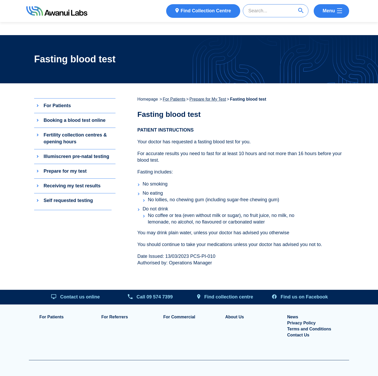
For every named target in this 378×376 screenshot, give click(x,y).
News (292, 317)
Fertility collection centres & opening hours (75, 138)
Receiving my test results (72, 185)
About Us (234, 317)
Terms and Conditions (309, 329)
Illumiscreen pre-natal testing (76, 156)
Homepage (147, 99)
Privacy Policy (301, 323)
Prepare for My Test (208, 99)
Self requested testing (68, 200)
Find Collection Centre (206, 10)
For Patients (57, 105)
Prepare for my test (65, 171)
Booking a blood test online (75, 120)
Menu (329, 10)
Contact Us (298, 335)
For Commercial (179, 317)
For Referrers (114, 317)
